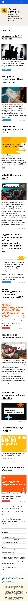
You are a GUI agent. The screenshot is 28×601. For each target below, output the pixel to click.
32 (10, 509)
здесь (12, 591)
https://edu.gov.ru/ (6, 581)
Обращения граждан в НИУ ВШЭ (10, 549)
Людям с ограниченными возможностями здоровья (12, 564)
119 (22, 511)
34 (16, 509)
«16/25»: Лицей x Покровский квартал (12, 336)
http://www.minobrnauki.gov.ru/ (9, 577)
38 (5, 511)
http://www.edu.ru (6, 584)
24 (10, 506)
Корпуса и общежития (7, 544)
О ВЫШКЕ (5, 532)
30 (5, 509)
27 (18, 506)
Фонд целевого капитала (8, 552)
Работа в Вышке (6, 570)
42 (16, 511)
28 (21, 506)
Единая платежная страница (9, 567)
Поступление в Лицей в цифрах (12, 429)
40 (10, 511)
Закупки (4, 547)
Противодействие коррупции (9, 554)
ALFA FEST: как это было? (11, 177)
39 (8, 511)
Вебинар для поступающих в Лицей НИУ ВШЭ (13, 395)
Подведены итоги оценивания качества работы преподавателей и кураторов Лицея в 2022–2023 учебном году (12, 243)
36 (21, 509)
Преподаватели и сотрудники (9, 542)
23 (7, 506)
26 (16, 506)
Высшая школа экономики (11, 2)
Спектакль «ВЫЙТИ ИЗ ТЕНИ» (11, 37)
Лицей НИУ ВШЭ (14, 11)
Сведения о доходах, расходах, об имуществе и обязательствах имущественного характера (13, 557)
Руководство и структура (8, 537)
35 (18, 509)
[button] (10, 530)
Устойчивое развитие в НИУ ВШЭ (10, 539)
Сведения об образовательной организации (13, 561)
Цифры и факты (6, 534)
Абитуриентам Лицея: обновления (12, 469)
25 (13, 506)
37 (2, 511)
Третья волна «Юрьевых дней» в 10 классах (12, 129)
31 (8, 509)
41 (13, 511)
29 (2, 509)
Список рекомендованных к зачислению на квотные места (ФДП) (12, 293)
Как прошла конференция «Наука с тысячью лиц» (13, 79)
